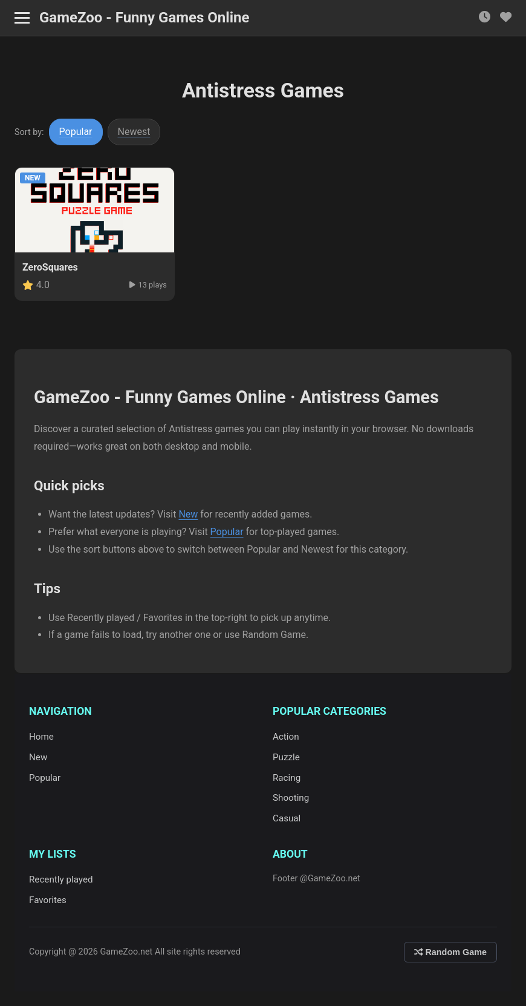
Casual (286, 818)
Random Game (450, 952)
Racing (286, 777)
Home (41, 736)
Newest (134, 131)
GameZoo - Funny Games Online (144, 17)
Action (286, 736)
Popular (76, 131)
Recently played (61, 879)
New (188, 514)
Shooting (291, 797)
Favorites (48, 900)
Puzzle (286, 757)
